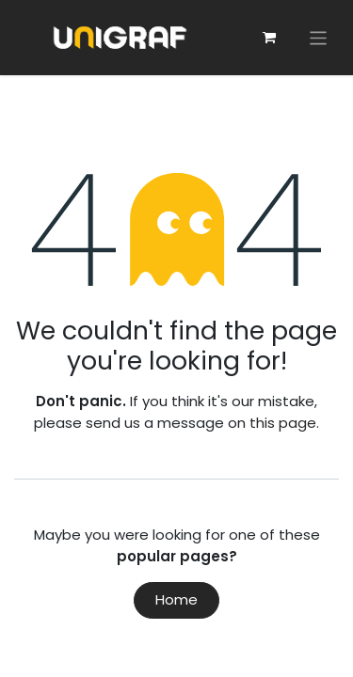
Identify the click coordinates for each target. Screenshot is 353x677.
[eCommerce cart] (269, 37)
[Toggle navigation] (318, 37)
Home (176, 599)
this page (282, 423)
